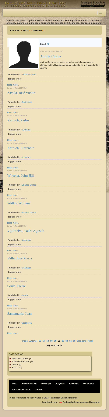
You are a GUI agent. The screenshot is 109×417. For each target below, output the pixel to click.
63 (67, 341)
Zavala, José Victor (21, 93)
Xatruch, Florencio (20, 148)
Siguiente (81, 341)
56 (40, 341)
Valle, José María (19, 258)
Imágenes (37, 30)
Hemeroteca (88, 383)
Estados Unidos (28, 185)
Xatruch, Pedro (18, 120)
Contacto (39, 389)
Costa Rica (26, 323)
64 (70, 341)
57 (44, 341)
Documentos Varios (21, 389)
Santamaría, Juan (19, 313)
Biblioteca (73, 383)
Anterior (33, 341)
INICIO (26, 30)
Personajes (46, 383)
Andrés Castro (50, 56)
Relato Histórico (29, 383)
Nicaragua (26, 240)
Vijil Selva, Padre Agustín (25, 231)
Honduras (26, 130)
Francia (24, 295)
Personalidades (28, 74)
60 (55, 341)
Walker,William (18, 203)
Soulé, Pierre (16, 286)
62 (63, 341)
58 (47, 341)
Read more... (13, 85)
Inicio (25, 341)
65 (74, 341)
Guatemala (26, 102)
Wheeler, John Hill (20, 175)
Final (90, 341)
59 (51, 341)
